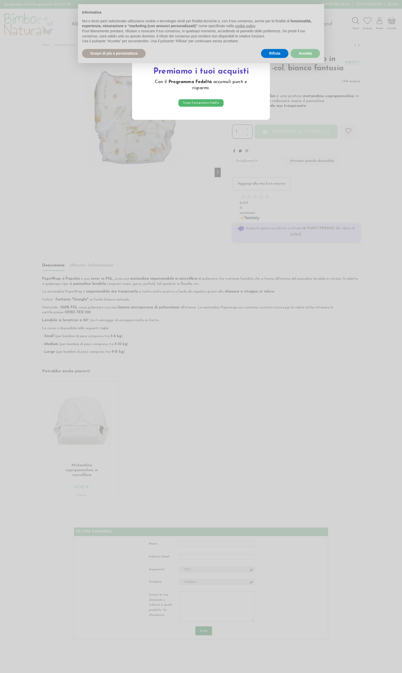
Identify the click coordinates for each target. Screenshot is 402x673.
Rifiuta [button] (274, 53)
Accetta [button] (305, 53)
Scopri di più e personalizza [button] (113, 53)
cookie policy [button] (245, 26)
